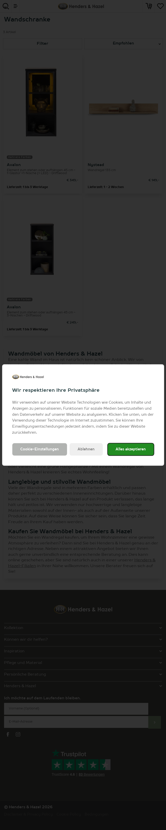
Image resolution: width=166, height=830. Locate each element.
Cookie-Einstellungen (39, 449)
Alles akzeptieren (131, 449)
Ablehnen (86, 449)
